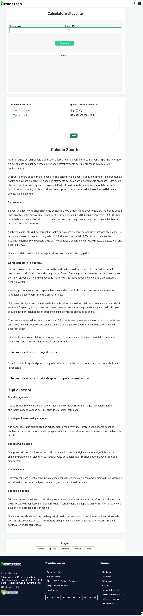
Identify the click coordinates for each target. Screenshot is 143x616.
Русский (77, 549)
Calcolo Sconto (21, 110)
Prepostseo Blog (54, 572)
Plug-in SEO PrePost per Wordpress (62, 581)
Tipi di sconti (20, 115)
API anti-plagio (53, 577)
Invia (74, 136)
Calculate (64, 43)
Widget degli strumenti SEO (59, 586)
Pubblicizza (107, 581)
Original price (15, 26)
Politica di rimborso (110, 599)
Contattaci (106, 577)
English (41, 549)
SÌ (73, 110)
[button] (139, 3)
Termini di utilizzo (110, 603)
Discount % (70, 26)
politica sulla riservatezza (113, 594)
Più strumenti (53, 590)
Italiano (89, 549)
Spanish (52, 549)
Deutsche (65, 549)
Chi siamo (106, 572)
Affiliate (105, 586)
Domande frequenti (110, 590)
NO (79, 110)
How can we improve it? (82, 114)
